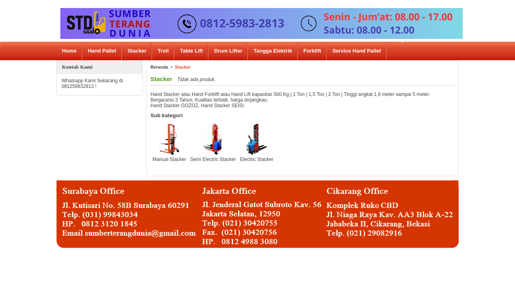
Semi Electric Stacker (213, 159)
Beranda (159, 67)
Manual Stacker (169, 159)
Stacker (137, 51)
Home (69, 51)
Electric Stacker (256, 159)
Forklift (312, 51)
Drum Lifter (228, 51)
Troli (163, 51)
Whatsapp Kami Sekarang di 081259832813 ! (92, 83)
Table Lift (191, 51)
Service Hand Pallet (356, 51)
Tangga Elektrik (272, 51)
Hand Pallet (102, 51)
